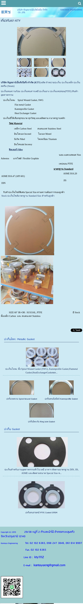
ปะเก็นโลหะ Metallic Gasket (19, 339)
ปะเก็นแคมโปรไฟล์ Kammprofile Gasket (61, 399)
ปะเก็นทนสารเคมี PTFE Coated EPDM (41, 512)
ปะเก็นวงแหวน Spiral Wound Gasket (21, 399)
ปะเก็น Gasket (12, 429)
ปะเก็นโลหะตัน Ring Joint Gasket (41, 421)
